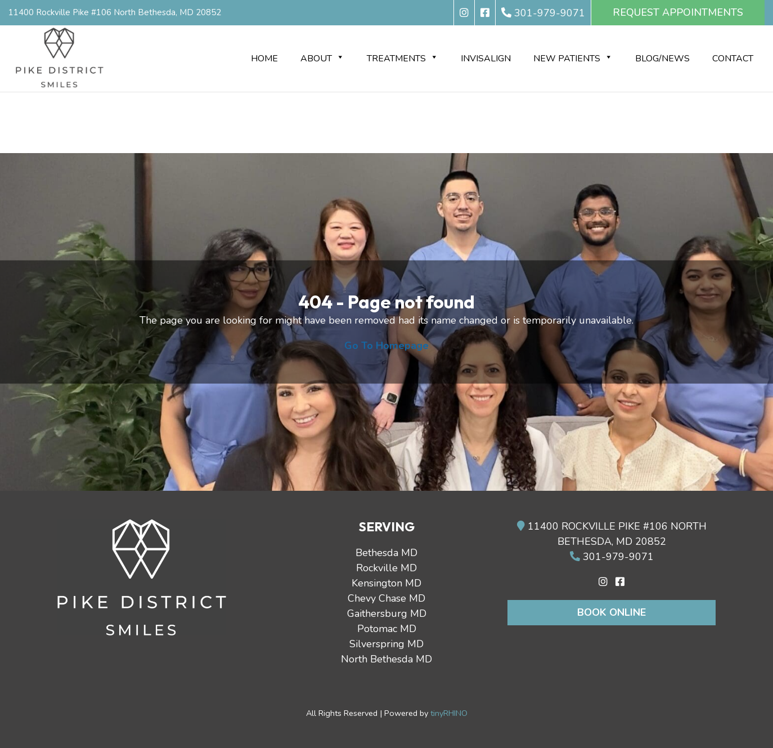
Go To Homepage (386, 345)
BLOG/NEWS (662, 58)
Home (264, 58)
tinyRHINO (449, 713)
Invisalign (486, 58)
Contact (732, 58)
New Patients (573, 58)
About (322, 58)
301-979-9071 (612, 556)
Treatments (402, 58)
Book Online (611, 612)
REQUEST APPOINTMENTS (678, 12)
